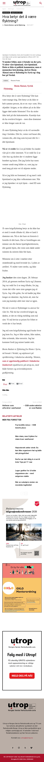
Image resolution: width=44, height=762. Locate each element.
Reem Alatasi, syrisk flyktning (14, 25)
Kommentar (20, 9)
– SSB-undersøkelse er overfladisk (32, 406)
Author (6, 80)
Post (5, 383)
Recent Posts (15, 80)
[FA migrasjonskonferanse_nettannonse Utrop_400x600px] (22, 557)
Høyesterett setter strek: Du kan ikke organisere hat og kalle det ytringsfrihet (28, 450)
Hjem (4, 9)
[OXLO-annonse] (22, 611)
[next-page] (26, 493)
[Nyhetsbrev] (22, 689)
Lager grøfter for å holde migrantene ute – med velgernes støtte (25, 473)
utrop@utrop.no (27, 738)
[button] (40, 3)
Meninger (11, 9)
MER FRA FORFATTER (11, 420)
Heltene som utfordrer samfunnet (11, 406)
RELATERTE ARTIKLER (12, 416)
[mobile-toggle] (4, 3)
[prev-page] (22, 493)
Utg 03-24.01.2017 (16, 12)
